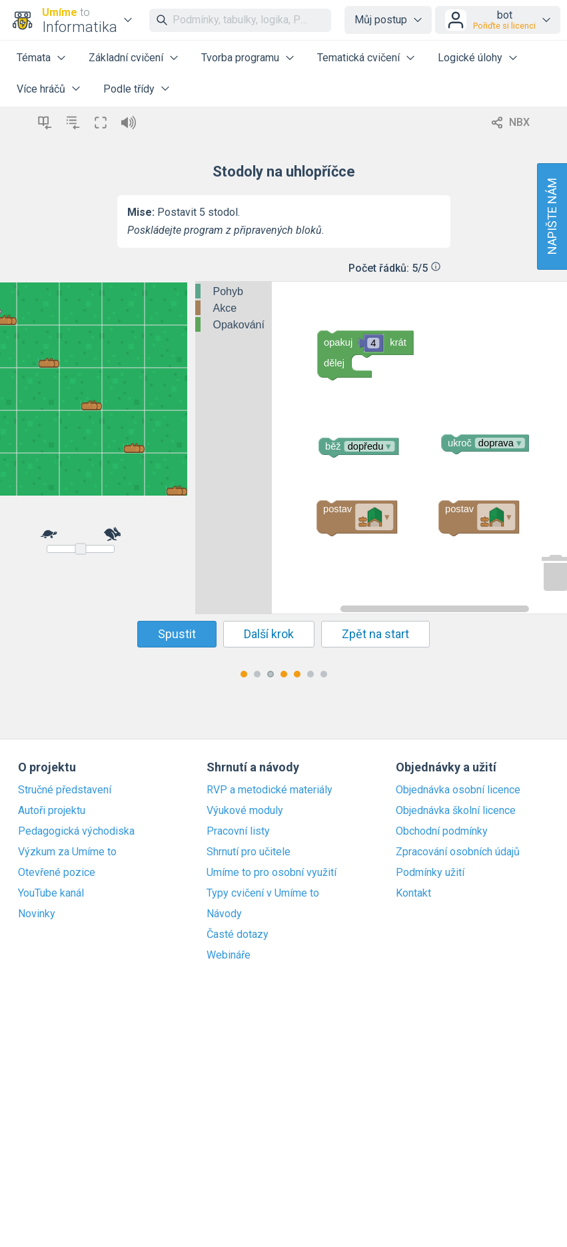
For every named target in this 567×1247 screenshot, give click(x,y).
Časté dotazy (238, 935)
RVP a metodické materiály (269, 790)
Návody (224, 914)
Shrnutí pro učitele (248, 852)
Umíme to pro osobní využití (271, 873)
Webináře (229, 955)
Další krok (269, 634)
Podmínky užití (430, 873)
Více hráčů (41, 89)
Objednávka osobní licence (458, 790)
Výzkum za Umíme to (67, 852)
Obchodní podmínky (442, 831)
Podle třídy (129, 89)
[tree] (233, 309)
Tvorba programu (240, 57)
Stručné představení (64, 790)
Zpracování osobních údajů (458, 852)
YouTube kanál (51, 893)
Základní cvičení (126, 57)
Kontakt (413, 893)
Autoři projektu (51, 811)
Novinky (36, 914)
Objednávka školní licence (456, 811)
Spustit (177, 634)
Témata (34, 57)
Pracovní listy (238, 831)
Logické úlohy (470, 57)
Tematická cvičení (358, 57)
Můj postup (380, 19)
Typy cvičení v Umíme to (263, 893)
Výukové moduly (245, 811)
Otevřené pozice (56, 873)
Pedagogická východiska (76, 831)
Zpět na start (375, 634)
